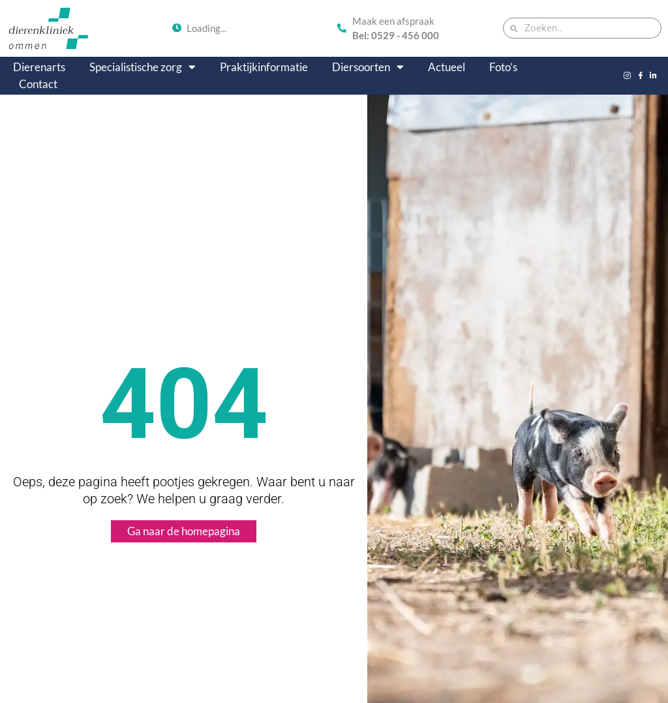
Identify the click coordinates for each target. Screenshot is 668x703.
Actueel (446, 67)
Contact (38, 84)
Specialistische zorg (142, 67)
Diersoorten (368, 67)
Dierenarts (39, 67)
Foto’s (503, 67)
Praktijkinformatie (264, 67)
